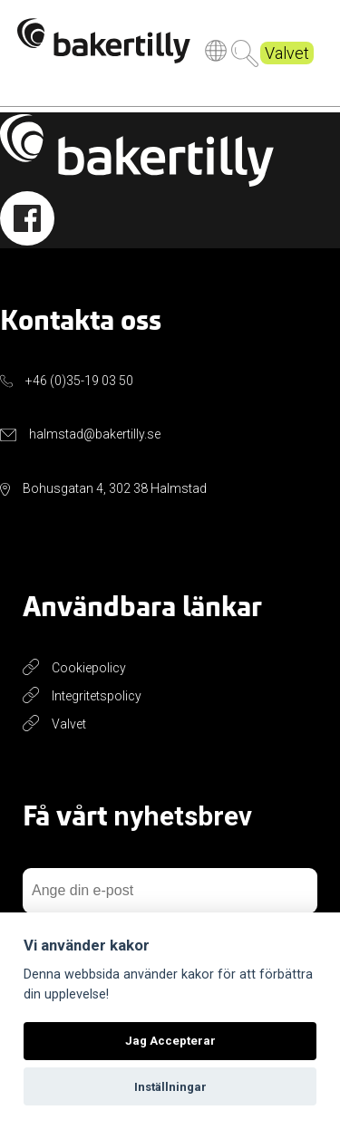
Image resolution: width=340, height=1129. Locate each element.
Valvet (287, 55)
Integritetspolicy (96, 696)
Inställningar (170, 1087)
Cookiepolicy (89, 668)
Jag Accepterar (170, 1040)
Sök (244, 56)
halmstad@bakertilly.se (94, 434)
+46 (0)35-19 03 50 (79, 380)
